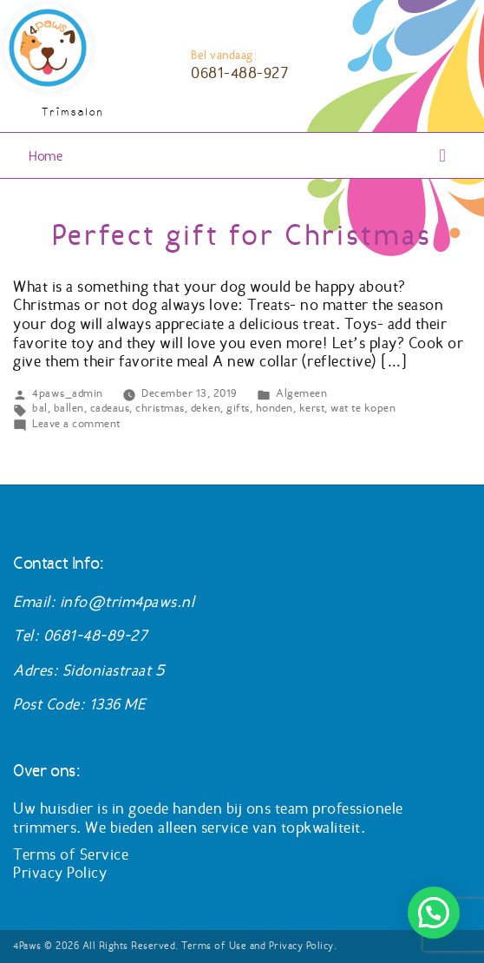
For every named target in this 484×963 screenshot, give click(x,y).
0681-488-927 (239, 73)
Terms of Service (70, 854)
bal (40, 407)
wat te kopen (363, 407)
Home (45, 156)
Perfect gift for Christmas (242, 234)
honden (274, 407)
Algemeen (301, 393)
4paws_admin (67, 393)
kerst (312, 407)
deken (206, 407)
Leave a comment (76, 423)
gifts (238, 407)
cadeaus (110, 407)
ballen (69, 407)
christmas (160, 407)
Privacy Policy (60, 872)
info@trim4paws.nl (127, 601)
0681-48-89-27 (95, 635)
